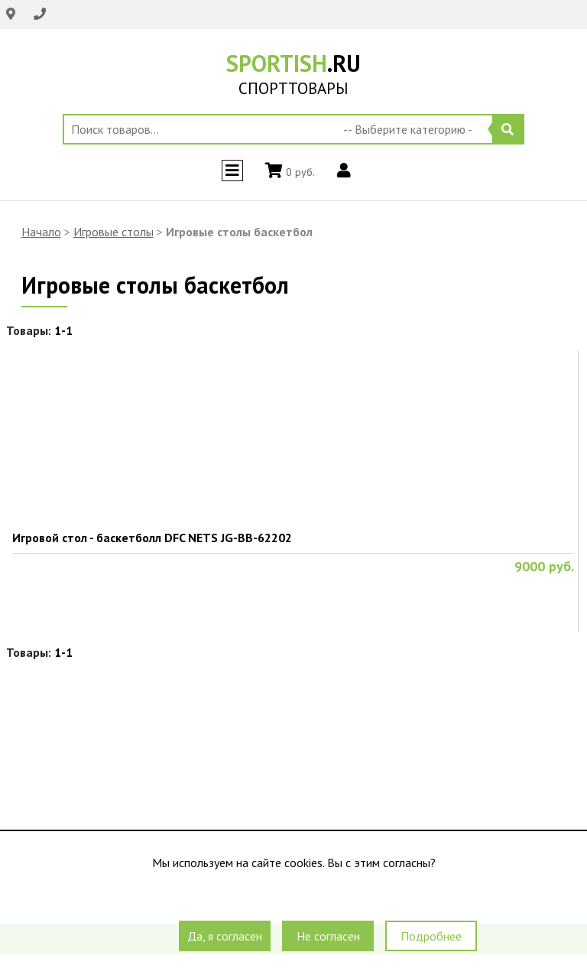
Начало (41, 231)
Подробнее (431, 936)
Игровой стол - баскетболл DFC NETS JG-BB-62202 (152, 537)
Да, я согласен (224, 936)
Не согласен (328, 936)
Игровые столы (113, 231)
